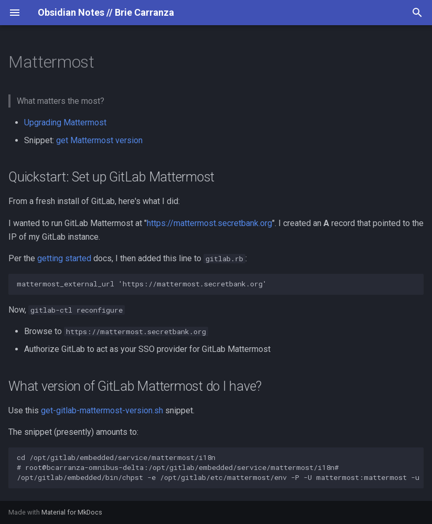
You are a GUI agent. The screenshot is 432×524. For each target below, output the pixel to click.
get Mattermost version (99, 140)
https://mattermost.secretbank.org (209, 223)
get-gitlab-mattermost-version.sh (102, 410)
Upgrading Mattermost (65, 122)
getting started (64, 258)
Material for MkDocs (71, 512)
